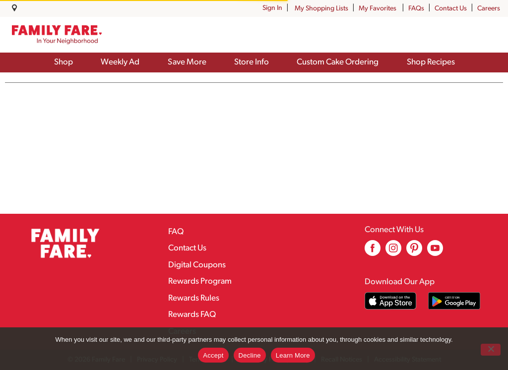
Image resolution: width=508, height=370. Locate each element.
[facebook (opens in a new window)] (373, 251)
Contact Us (451, 8)
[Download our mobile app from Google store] (454, 301)
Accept (213, 355)
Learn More (293, 355)
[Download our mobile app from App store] (391, 301)
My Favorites (378, 8)
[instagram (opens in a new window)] (393, 251)
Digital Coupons (197, 265)
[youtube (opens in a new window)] (435, 251)
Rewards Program (200, 281)
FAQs (416, 8)
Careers (488, 8)
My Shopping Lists (321, 8)
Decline (250, 355)
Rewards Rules (193, 298)
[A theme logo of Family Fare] (57, 34)
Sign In (272, 8)
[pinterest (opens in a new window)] (414, 251)
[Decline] (491, 350)
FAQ (176, 232)
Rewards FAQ (192, 314)
